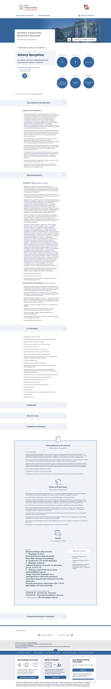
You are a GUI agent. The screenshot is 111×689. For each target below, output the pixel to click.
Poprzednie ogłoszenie (46, 624)
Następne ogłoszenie (64, 624)
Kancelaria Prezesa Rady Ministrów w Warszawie (29, 34)
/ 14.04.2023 (84, 39)
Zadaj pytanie (55, 666)
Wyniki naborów (44, 15)
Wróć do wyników (87, 15)
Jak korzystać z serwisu (53, 642)
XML (95, 679)
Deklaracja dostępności (86, 642)
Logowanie (83, 659)
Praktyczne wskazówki (70, 642)
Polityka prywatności (88, 679)
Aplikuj (58, 529)
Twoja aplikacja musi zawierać (58, 436)
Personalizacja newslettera (28, 666)
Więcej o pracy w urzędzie (80, 541)
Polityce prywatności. (83, 685)
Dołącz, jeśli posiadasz (58, 478)
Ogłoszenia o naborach (25, 15)
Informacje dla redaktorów (83, 669)
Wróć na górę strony (55, 639)
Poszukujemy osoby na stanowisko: (31, 47)
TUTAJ (40, 94)
